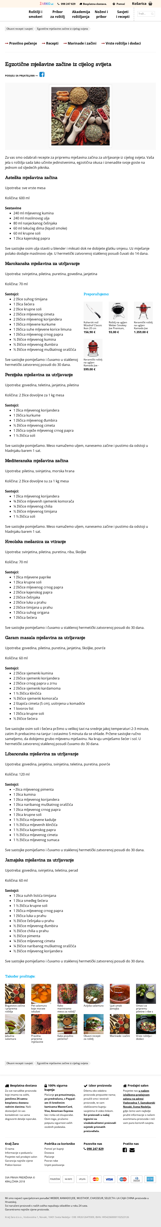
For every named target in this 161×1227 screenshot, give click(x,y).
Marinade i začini (80, 43)
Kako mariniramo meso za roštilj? (66, 1008)
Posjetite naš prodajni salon (21, 1156)
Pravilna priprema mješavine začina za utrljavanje (37, 1041)
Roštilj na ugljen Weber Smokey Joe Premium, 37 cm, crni (118, 327)
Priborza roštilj (57, 14)
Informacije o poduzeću (18, 1152)
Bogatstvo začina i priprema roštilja (15, 1008)
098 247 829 (66, 4)
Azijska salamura (94, 1005)
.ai (46, 3)
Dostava (49, 1152)
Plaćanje (49, 1156)
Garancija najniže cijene (19, 1160)
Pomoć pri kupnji (54, 1148)
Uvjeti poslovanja (54, 1165)
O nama (9, 1148)
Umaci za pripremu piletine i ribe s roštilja (144, 1010)
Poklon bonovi (13, 1165)
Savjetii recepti (123, 14)
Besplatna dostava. (93, 4)
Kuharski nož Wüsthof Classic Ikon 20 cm (93, 325)
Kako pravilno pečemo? (65, 1037)
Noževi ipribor (101, 14)
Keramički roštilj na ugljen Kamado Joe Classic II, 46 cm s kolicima (143, 328)
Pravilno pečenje (21, 43)
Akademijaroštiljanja (81, 14)
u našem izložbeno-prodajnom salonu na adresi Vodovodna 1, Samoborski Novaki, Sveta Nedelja (139, 1099)
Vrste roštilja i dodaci (121, 43)
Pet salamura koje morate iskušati (39, 1008)
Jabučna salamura (10, 1037)
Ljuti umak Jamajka (116, 1007)
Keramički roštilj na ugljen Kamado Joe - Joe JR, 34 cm (93, 364)
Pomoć (119, 4)
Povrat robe (51, 1160)
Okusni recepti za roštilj (92, 1037)
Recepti (50, 43)
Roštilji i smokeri (35, 14)
